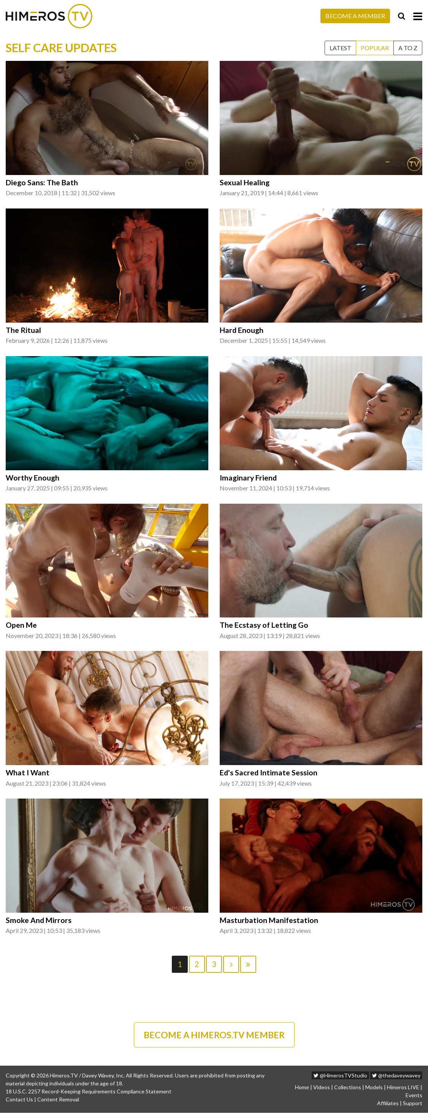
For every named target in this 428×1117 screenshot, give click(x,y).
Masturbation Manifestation (269, 923)
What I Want (28, 774)
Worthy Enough (33, 478)
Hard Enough (242, 330)
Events (414, 1099)
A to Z (407, 47)
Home (302, 1091)
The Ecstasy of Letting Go (265, 626)
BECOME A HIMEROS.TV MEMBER (214, 1038)
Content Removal (58, 1103)
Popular (375, 47)
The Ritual (24, 330)
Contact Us (19, 1103)
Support (412, 1107)
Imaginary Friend (249, 478)
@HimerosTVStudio (340, 1079)
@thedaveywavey (396, 1079)
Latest (340, 47)
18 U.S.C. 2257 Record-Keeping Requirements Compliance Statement (88, 1095)
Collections (347, 1091)
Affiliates (388, 1107)
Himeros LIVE (403, 1091)
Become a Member (355, 15)
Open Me (21, 626)
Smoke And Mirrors (39, 923)
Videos (321, 1091)
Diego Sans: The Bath (42, 182)
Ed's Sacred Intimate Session (269, 774)
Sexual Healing (245, 182)
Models (374, 1091)
